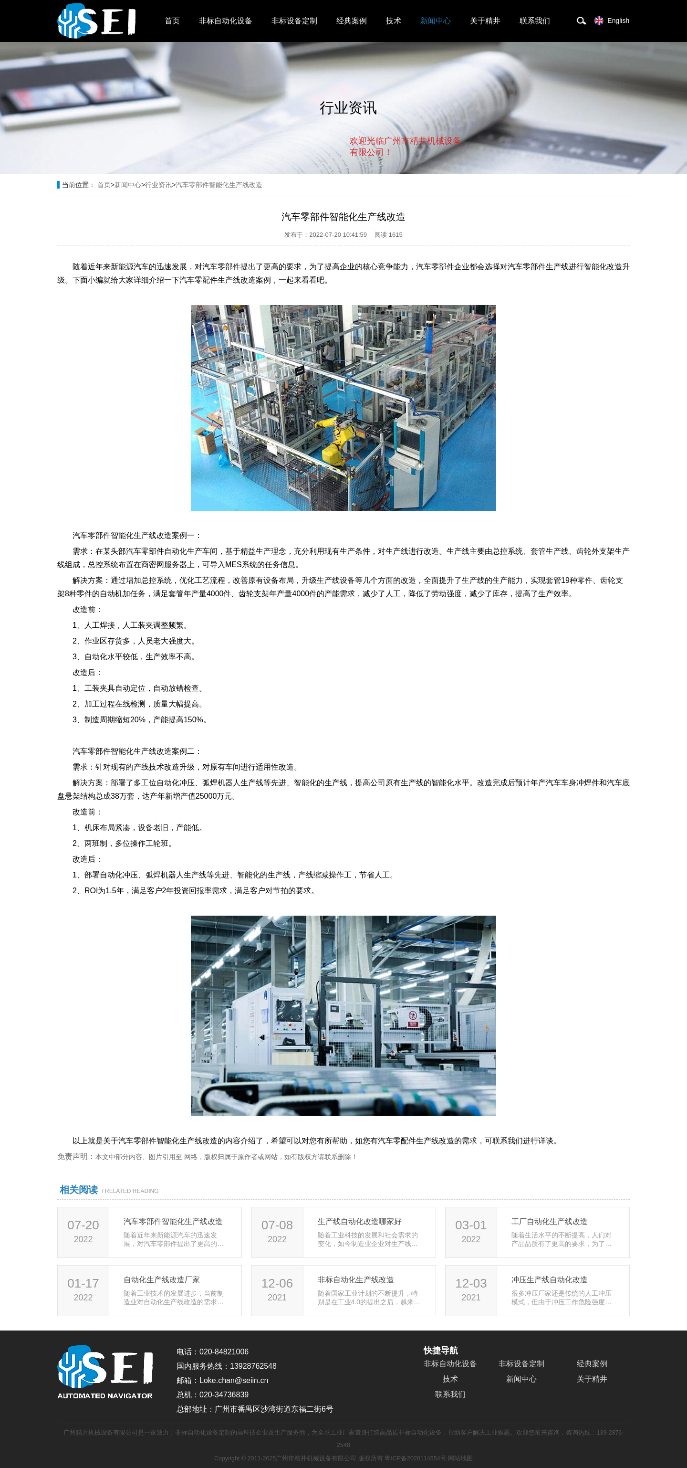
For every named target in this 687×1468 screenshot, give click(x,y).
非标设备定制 (294, 21)
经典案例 (351, 21)
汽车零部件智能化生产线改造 (219, 185)
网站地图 (460, 1458)
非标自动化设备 (225, 21)
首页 (172, 21)
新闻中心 (435, 21)
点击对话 (443, 192)
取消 (384, 191)
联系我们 (535, 21)
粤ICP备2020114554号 (415, 1458)
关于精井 (485, 21)
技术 (393, 21)
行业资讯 (158, 185)
